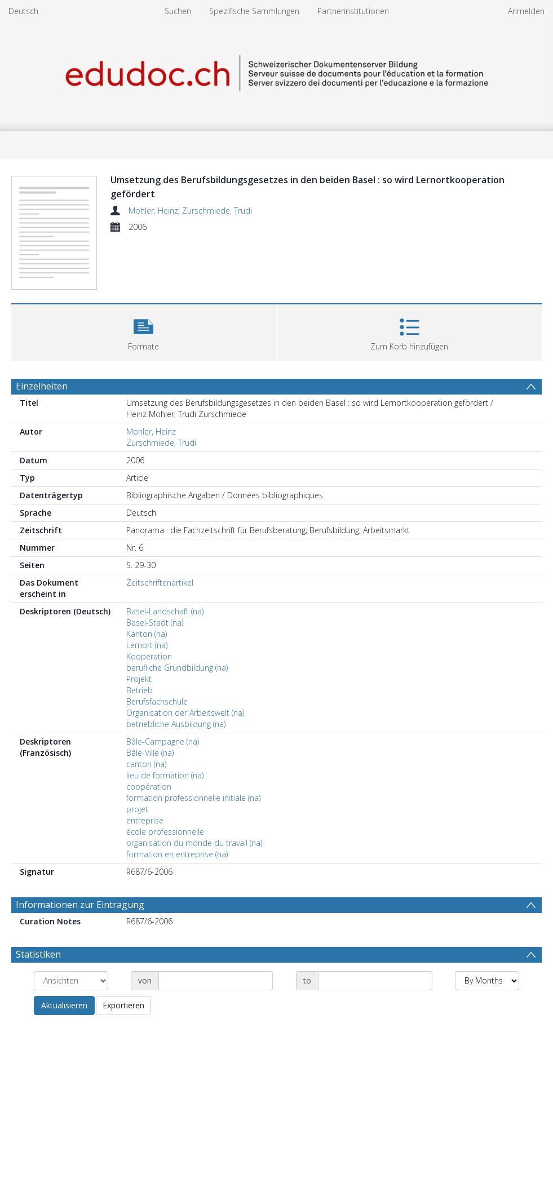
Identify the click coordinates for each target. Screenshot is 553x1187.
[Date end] (375, 980)
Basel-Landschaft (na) (164, 611)
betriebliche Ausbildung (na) (175, 724)
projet (137, 809)
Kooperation (149, 656)
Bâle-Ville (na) (150, 752)
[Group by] (71, 980)
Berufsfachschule (157, 701)
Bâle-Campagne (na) (162, 741)
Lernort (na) (146, 645)
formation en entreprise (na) (177, 854)
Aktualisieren (64, 1005)
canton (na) (146, 764)
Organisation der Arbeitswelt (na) (185, 712)
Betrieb (139, 690)
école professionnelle (165, 831)
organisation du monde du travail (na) (194, 843)
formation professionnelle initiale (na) (193, 797)
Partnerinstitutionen (353, 11)
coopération (148, 786)
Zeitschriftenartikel (159, 582)
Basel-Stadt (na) (154, 622)
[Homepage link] (277, 71)
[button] (143, 331)
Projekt (139, 679)
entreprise (144, 820)
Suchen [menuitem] (178, 11)
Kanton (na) (146, 633)
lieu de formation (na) (164, 775)
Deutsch (23, 11)
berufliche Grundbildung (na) (177, 667)
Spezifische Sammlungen (254, 11)
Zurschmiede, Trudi (217, 210)
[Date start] (215, 980)
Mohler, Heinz (153, 210)
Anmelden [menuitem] (526, 11)
